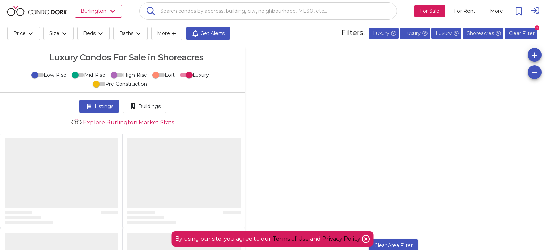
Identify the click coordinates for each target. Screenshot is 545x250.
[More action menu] (497, 11)
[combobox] (268, 11)
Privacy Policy (342, 238)
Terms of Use (290, 238)
